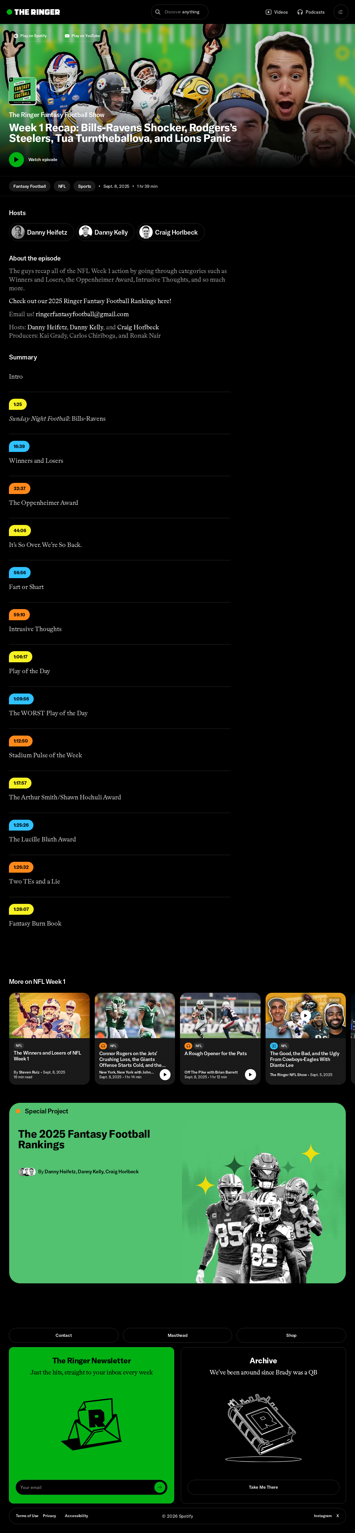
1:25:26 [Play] (21, 825)
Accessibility (76, 1515)
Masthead (178, 1335)
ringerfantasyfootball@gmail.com (82, 314)
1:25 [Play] (18, 404)
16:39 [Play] (19, 446)
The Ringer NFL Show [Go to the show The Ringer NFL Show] (288, 1074)
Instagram (323, 1515)
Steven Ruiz (29, 1072)
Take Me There (263, 1487)
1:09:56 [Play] (21, 699)
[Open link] (177, 1193)
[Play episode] (165, 1074)
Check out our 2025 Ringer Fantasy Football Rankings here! (90, 301)
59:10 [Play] (19, 614)
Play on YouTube (82, 35)
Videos (276, 12)
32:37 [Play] (20, 488)
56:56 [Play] (20, 572)
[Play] (16, 159)
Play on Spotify (30, 35)
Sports (84, 186)
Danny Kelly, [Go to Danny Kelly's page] (91, 1171)
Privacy (49, 1515)
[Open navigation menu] (341, 12)
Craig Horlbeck (168, 232)
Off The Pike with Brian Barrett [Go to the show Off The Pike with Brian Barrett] (211, 1072)
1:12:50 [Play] (21, 741)
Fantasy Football (29, 186)
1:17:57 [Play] (20, 783)
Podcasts (311, 12)
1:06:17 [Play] (21, 657)
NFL (62, 186)
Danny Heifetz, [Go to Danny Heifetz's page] (61, 1171)
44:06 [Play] (20, 530)
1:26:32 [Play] (21, 867)
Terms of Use (27, 1515)
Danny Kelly (103, 232)
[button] (180, 12)
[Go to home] (33, 12)
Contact (63, 1335)
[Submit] (159, 1487)
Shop (291, 1335)
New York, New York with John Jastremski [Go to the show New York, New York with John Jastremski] (127, 1072)
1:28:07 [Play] (21, 909)
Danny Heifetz (39, 232)
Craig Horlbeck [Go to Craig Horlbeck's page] (122, 1171)
